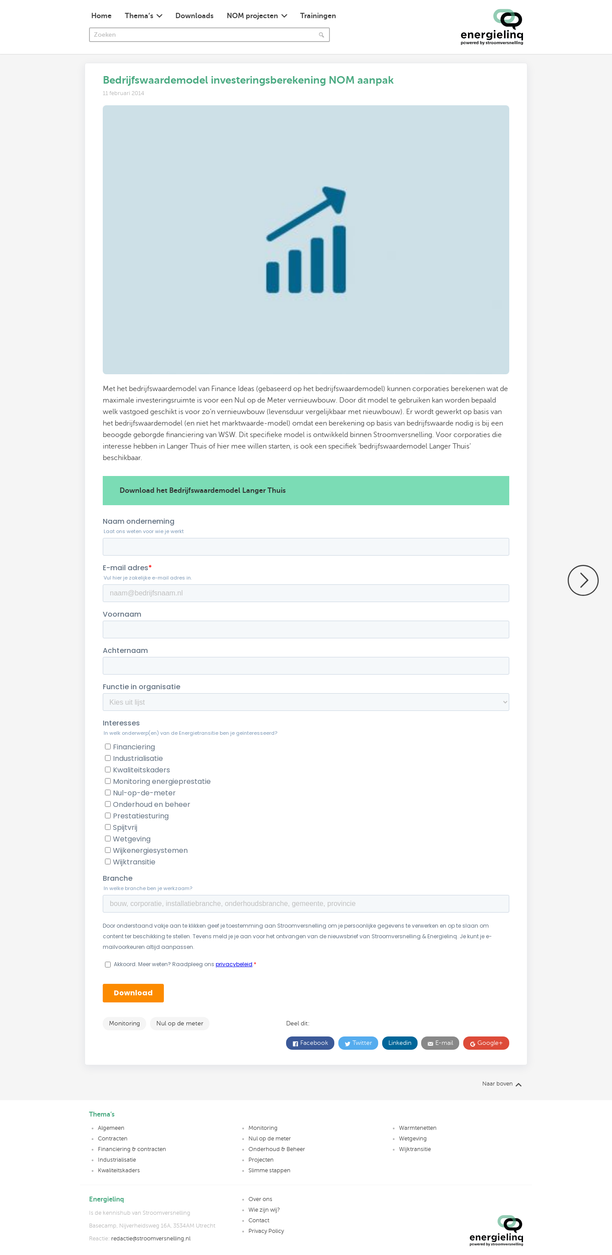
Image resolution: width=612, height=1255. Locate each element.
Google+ (489, 1043)
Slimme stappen (269, 1170)
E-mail (443, 1043)
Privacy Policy (266, 1231)
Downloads (194, 16)
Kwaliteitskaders (119, 1170)
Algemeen (111, 1128)
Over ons (260, 1199)
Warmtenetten (418, 1128)
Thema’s (139, 16)
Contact (258, 1220)
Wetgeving (413, 1139)
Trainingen (318, 16)
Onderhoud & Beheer (276, 1149)
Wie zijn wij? (264, 1210)
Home (101, 16)
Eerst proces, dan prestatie (583, 580)
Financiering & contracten (132, 1149)
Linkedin (399, 1043)
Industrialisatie (117, 1160)
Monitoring (124, 1023)
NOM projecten (252, 16)
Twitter (361, 1043)
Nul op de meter (179, 1023)
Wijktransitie (415, 1149)
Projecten (261, 1160)
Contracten (113, 1139)
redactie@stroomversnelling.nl (150, 1239)
